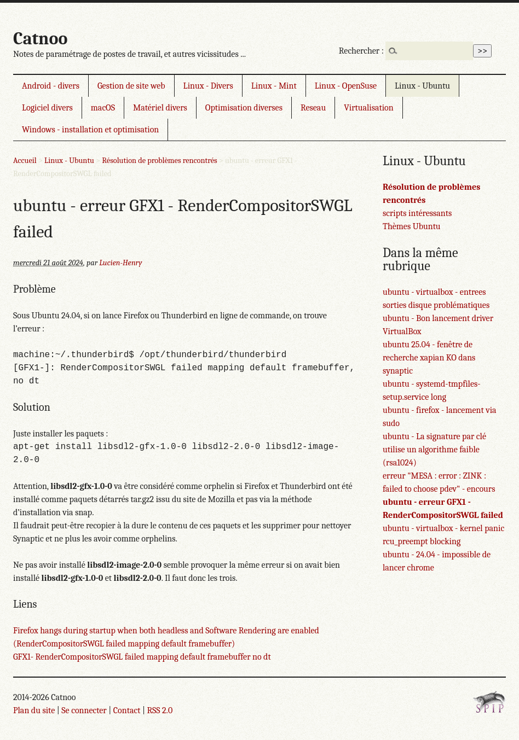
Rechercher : (361, 51)
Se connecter (83, 710)
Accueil (25, 160)
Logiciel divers (47, 108)
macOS (103, 108)
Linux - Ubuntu (422, 86)
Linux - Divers (208, 86)
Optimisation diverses (243, 108)
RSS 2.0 (159, 710)
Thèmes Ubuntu (412, 226)
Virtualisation (369, 108)
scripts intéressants (417, 213)
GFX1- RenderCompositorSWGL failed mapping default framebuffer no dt (142, 657)
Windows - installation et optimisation (90, 130)
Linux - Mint (274, 86)
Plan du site (34, 710)
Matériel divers (160, 108)
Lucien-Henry (120, 262)
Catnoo (40, 38)
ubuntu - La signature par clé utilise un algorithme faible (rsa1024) (434, 450)
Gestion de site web (131, 86)
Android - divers (50, 86)
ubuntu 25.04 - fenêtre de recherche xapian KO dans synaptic (429, 358)
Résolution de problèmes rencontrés (159, 160)
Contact (127, 710)
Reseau (313, 108)
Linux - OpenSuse (346, 86)
